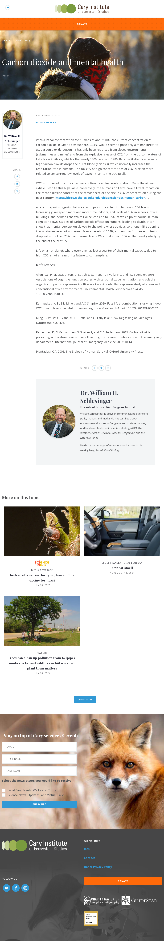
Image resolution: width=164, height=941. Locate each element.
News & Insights (25, 40)
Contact (89, 858)
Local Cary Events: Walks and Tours (32, 790)
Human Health (46, 122)
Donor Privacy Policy (98, 867)
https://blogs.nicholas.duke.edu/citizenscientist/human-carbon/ (101, 198)
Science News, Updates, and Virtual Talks (36, 795)
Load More (85, 699)
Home (7, 40)
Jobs (87, 849)
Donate (82, 23)
